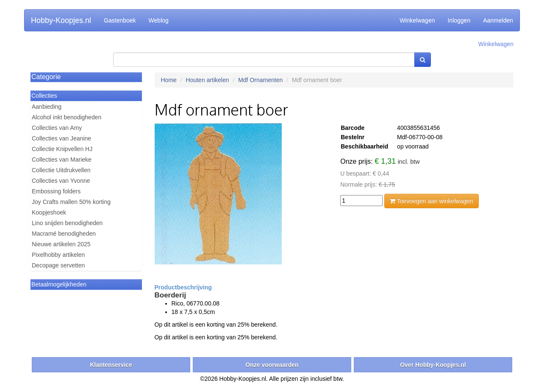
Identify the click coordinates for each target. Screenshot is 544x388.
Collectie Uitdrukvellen (61, 170)
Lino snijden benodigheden (67, 223)
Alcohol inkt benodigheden (66, 117)
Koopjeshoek (49, 212)
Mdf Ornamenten (260, 80)
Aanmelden (498, 20)
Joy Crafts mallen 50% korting (71, 201)
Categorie (46, 76)
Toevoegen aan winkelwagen (431, 201)
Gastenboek (120, 20)
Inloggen (458, 20)
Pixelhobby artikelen (58, 254)
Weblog (159, 20)
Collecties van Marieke (62, 159)
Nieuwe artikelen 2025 (61, 244)
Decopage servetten (58, 265)
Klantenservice (111, 364)
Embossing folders (56, 191)
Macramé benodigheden (64, 233)
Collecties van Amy (57, 127)
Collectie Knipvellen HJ (62, 149)
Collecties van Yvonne (61, 180)
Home (169, 80)
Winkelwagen (417, 20)
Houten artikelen (207, 80)
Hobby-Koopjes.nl (61, 20)
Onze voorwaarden (271, 364)
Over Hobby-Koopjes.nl (433, 364)
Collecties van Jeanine (61, 138)
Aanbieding (46, 106)
